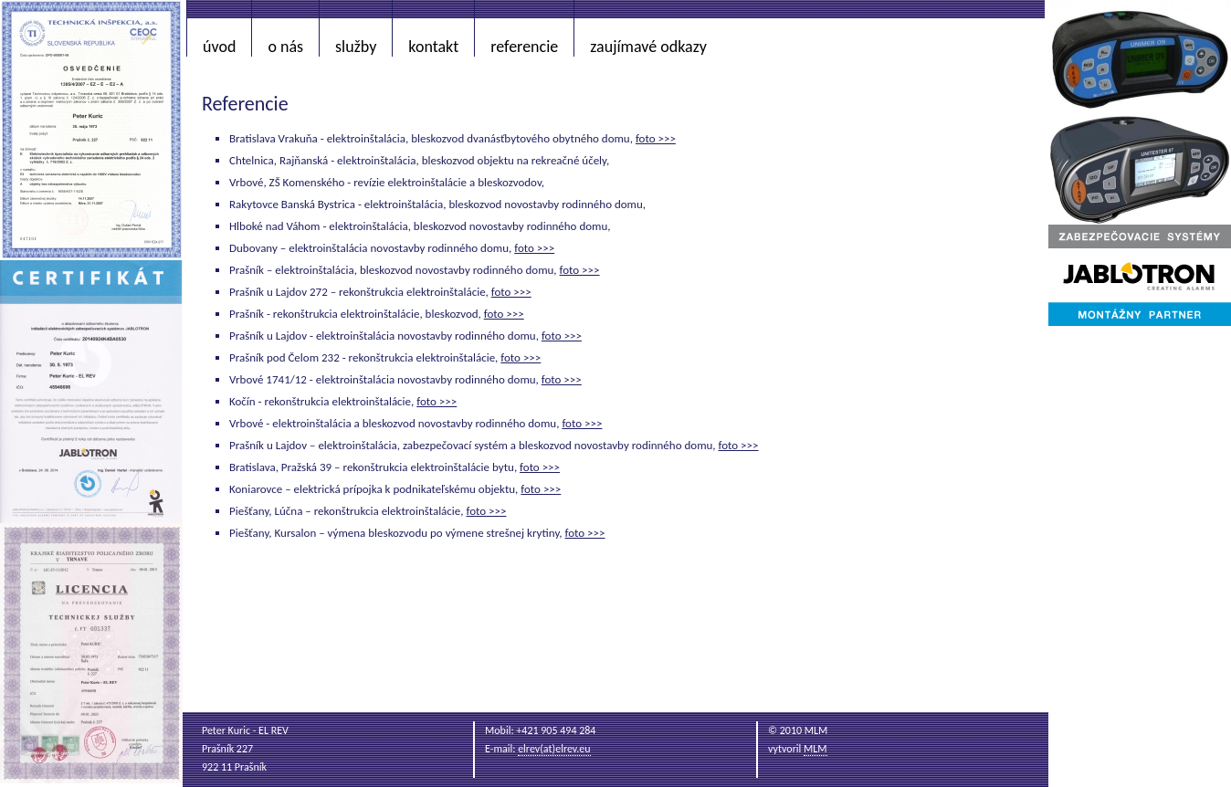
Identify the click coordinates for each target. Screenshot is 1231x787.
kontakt (433, 47)
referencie (524, 47)
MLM (815, 748)
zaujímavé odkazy (648, 47)
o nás (285, 47)
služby (355, 47)
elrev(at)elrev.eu (554, 748)
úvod (219, 47)
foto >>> (656, 138)
